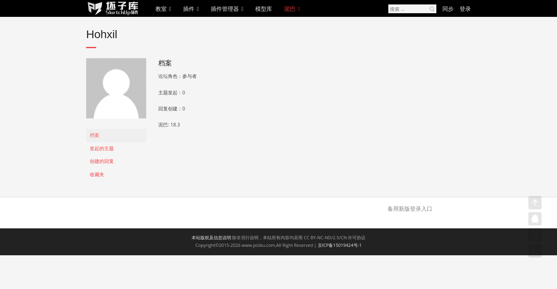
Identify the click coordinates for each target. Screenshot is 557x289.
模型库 (263, 8)
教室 (161, 8)
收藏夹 (97, 174)
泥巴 (289, 8)
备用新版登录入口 (409, 208)
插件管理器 (225, 8)
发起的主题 (102, 148)
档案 (94, 135)
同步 (448, 8)
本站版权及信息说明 (211, 237)
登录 (465, 8)
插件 (188, 8)
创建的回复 (102, 161)
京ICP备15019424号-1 (340, 245)
